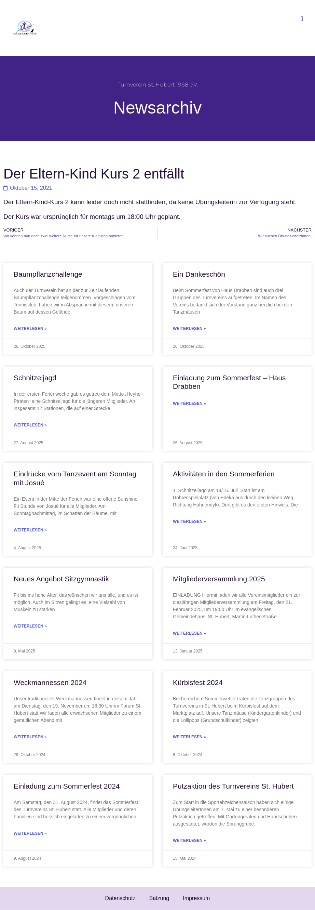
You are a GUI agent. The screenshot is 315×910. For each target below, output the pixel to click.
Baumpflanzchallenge (48, 274)
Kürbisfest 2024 (198, 682)
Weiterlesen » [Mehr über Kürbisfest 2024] (189, 737)
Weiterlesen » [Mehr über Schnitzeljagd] (30, 425)
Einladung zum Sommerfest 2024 (67, 786)
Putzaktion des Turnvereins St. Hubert (233, 786)
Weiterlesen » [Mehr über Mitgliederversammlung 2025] (189, 633)
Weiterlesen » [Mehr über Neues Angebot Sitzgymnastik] (30, 626)
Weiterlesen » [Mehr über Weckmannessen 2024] (30, 737)
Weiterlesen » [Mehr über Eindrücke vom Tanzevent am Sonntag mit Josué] (30, 530)
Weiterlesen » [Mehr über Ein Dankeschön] (189, 328)
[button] (302, 19)
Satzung (159, 898)
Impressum (196, 898)
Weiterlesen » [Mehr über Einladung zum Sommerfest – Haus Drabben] (189, 403)
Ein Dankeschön (199, 274)
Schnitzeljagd (35, 378)
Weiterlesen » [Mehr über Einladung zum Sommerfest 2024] (30, 833)
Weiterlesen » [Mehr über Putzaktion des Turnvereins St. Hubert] (189, 840)
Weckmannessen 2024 (50, 682)
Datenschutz (120, 898)
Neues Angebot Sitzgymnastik (61, 579)
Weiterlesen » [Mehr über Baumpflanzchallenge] (30, 328)
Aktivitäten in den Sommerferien (224, 474)
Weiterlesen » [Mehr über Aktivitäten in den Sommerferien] (189, 521)
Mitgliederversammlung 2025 (219, 579)
